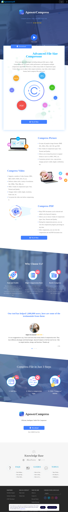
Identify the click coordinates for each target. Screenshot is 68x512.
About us (34, 492)
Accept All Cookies (52, 507)
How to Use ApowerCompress (42, 472)
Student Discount (35, 501)
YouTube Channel (11, 492)
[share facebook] (45, 497)
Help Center (21, 492)
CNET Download (10, 498)
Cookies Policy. (23, 508)
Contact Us (34, 495)
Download (22, 46)
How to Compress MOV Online (42, 476)
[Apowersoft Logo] (8, 1)
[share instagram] (56, 497)
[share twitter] (49, 497)
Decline (42, 507)
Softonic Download (11, 495)
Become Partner (35, 498)
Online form (22, 495)
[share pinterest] (52, 497)
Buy (48, 46)
